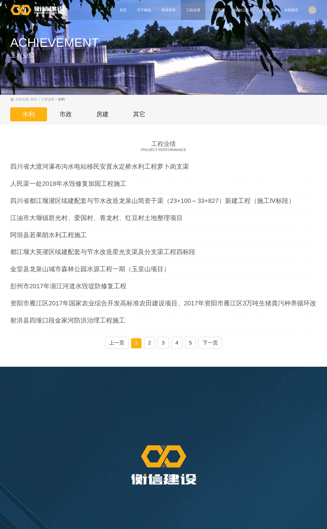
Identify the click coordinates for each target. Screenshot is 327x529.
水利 (29, 114)
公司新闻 (218, 10)
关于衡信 (144, 10)
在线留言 (291, 10)
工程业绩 (193, 10)
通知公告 (242, 10)
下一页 (207, 296)
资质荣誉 (168, 10)
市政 (68, 114)
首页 (123, 10)
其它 (144, 114)
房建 (106, 114)
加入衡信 (267, 10)
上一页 (119, 296)
